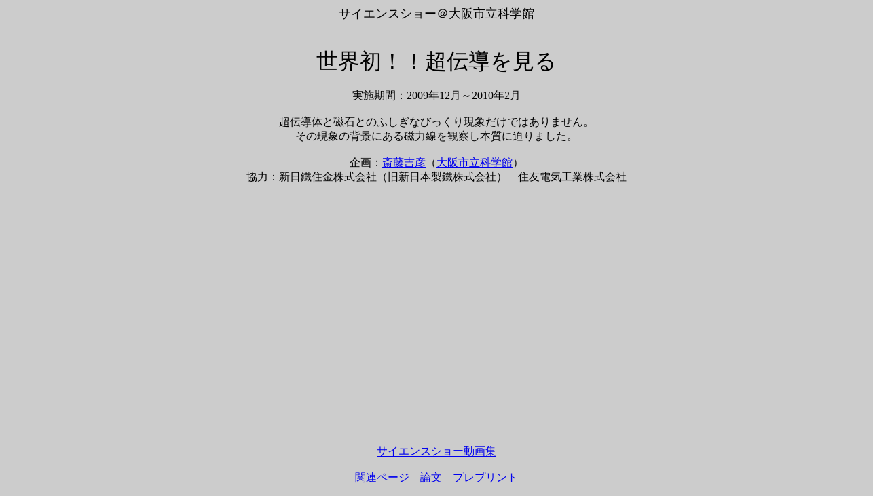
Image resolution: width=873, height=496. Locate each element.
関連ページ (382, 477)
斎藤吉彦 (404, 162)
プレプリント (485, 477)
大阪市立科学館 (474, 162)
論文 (431, 477)
